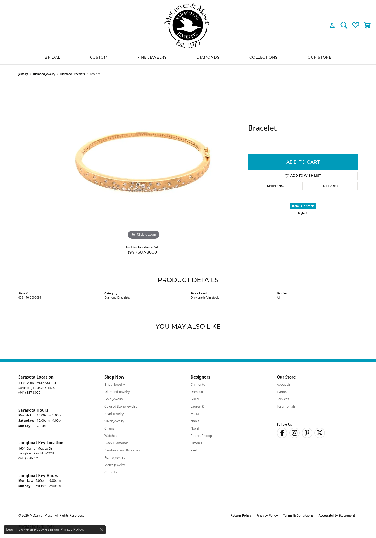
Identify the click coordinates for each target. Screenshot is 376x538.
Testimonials (286, 406)
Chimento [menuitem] (198, 384)
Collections (263, 57)
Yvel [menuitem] (194, 450)
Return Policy (241, 515)
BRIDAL (52, 57)
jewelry (23, 74)
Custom (99, 57)
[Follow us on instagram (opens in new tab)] (294, 433)
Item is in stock (303, 206)
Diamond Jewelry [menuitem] (117, 392)
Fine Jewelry (152, 57)
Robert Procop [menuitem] (201, 435)
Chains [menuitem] (109, 428)
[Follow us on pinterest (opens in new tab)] (307, 433)
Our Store (319, 57)
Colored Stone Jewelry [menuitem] (120, 406)
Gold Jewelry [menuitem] (113, 399)
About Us (284, 384)
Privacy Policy (267, 515)
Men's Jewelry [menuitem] (114, 465)
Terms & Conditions (298, 515)
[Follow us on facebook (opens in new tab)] (282, 433)
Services (283, 399)
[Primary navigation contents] (188, 57)
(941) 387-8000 (142, 252)
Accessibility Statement (337, 515)
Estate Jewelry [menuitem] (114, 457)
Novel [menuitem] (195, 428)
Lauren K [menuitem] (197, 406)
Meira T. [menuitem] (196, 413)
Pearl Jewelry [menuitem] (114, 413)
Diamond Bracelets (72, 74)
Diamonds (208, 57)
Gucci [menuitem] (195, 399)
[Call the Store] (29, 392)
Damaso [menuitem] (197, 392)
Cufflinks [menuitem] (111, 472)
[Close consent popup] (101, 529)
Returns (331, 186)
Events (282, 392)
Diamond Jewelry (44, 74)
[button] (332, 25)
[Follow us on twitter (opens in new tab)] (319, 433)
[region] (143, 162)
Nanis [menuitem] (195, 421)
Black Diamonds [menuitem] (116, 443)
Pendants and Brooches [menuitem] (122, 450)
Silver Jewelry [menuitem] (114, 421)
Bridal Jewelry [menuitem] (114, 384)
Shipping (275, 186)
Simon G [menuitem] (197, 443)
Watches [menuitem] (110, 435)
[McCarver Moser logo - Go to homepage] (188, 25)
